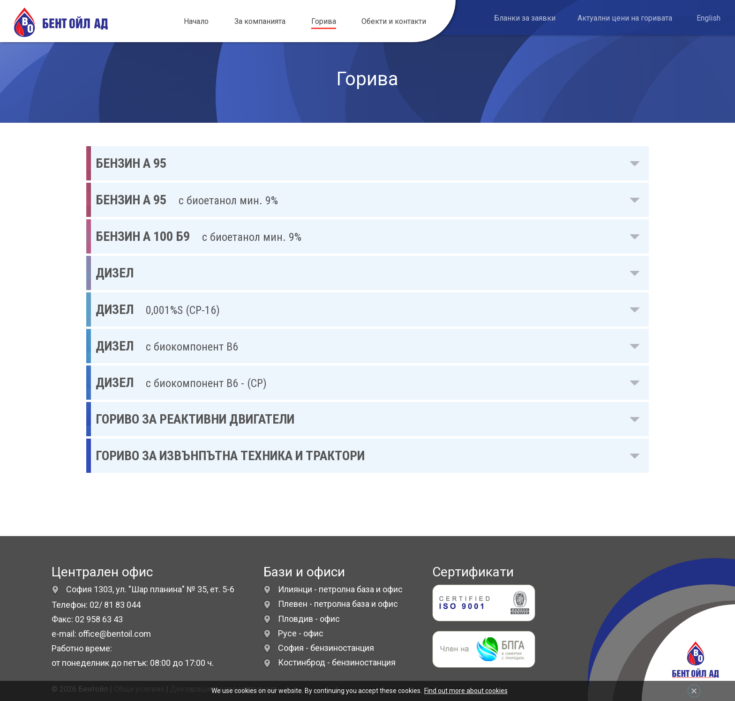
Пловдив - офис (309, 619)
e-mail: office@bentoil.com (101, 634)
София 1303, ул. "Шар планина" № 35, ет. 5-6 (143, 589)
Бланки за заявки (524, 18)
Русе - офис (300, 633)
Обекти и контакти (393, 21)
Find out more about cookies (466, 690)
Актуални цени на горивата (625, 18)
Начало (196, 21)
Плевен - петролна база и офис (338, 604)
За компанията (259, 21)
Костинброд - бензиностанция (337, 662)
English (708, 18)
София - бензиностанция (326, 648)
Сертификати (473, 572)
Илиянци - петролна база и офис (340, 589)
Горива (323, 21)
